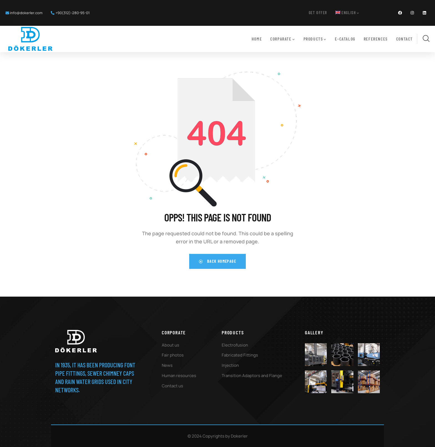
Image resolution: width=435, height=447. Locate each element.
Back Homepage (217, 260)
